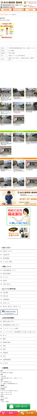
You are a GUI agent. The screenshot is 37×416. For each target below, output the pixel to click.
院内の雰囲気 (7, 273)
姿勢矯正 (5, 352)
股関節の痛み (7, 342)
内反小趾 (5, 296)
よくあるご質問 (7, 261)
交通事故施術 (7, 359)
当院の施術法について (9, 270)
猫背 (4, 349)
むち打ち (5, 363)
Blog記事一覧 (7, 14)
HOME (1, 14)
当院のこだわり (7, 251)
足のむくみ (6, 303)
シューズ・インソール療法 (10, 328)
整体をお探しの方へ (9, 321)
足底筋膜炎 (6, 299)
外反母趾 (5, 292)
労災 (4, 356)
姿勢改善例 (6, 258)
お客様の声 (6, 254)
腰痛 (4, 339)
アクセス (5, 277)
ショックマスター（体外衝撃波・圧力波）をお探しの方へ (19, 332)
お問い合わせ (7, 284)
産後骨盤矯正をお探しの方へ (11, 325)
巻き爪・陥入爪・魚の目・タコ (12, 306)
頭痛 (4, 346)
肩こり (5, 335)
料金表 (5, 280)
